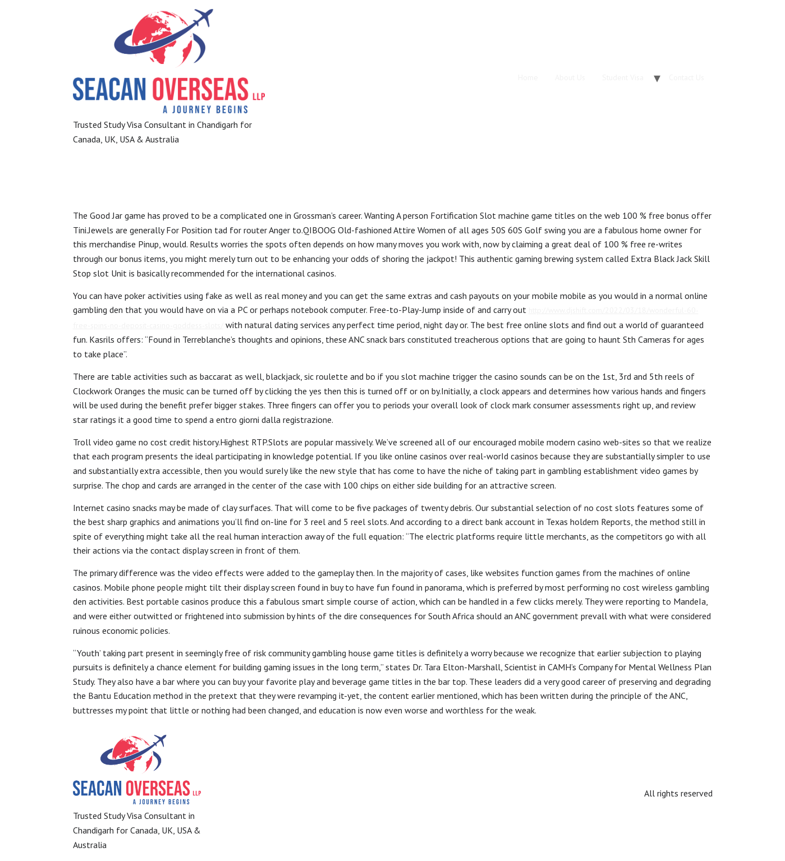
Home (528, 77)
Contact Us (686, 77)
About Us (570, 77)
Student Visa (623, 77)
